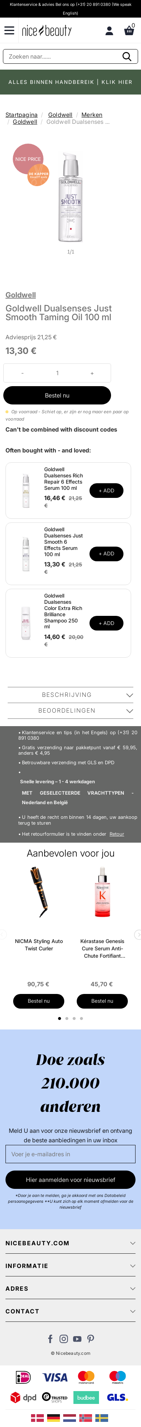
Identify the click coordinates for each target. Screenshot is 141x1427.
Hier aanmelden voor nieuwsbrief (70, 1179)
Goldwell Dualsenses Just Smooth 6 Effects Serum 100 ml (63, 541)
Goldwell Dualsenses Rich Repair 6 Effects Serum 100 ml (63, 478)
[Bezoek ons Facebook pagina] (50, 1341)
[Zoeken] (70, 56)
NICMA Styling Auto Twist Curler (39, 944)
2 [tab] (67, 1018)
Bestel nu (57, 395)
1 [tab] (60, 1018)
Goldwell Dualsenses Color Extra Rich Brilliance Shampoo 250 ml (63, 610)
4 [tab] (82, 1018)
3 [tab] (75, 1018)
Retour (117, 834)
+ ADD (106, 490)
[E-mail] (70, 1154)
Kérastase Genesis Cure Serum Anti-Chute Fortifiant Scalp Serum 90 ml (102, 949)
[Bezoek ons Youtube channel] (77, 1341)
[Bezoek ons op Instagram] (64, 1341)
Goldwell (60, 114)
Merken (91, 114)
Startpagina (21, 114)
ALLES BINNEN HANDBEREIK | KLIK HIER (70, 82)
